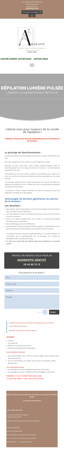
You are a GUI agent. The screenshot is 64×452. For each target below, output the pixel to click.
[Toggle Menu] (32, 65)
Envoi (52, 312)
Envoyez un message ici (31, 12)
